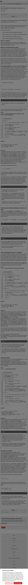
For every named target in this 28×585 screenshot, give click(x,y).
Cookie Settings (9, 583)
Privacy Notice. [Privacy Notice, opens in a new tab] (12, 580)
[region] (14, 577)
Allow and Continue (18, 583)
